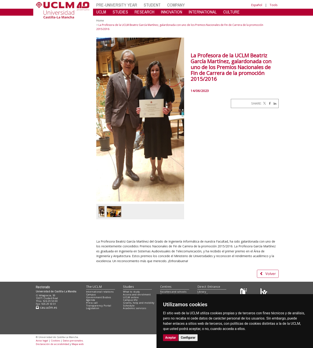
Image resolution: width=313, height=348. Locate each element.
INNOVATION (171, 12)
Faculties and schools (173, 291)
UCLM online (131, 297)
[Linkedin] (273, 103)
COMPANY (176, 5)
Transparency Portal (98, 305)
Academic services (134, 308)
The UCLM (94, 287)
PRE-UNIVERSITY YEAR (116, 5)
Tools (274, 5)
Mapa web (78, 344)
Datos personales (73, 340)
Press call (92, 302)
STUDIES (120, 12)
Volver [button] (268, 273)
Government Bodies (98, 297)
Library (201, 291)
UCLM (101, 12)
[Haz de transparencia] (244, 293)
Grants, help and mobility (138, 302)
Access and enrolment (137, 294)
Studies (128, 287)
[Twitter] (264, 103)
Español (256, 5)
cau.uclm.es (46, 307)
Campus (91, 294)
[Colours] (264, 293)
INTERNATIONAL (203, 12)
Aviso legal (42, 340)
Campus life (130, 299)
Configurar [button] (188, 337)
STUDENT (152, 5)
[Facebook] (269, 103)
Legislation (92, 308)
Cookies (55, 340)
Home (100, 20)
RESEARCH (144, 12)
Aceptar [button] (170, 337)
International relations (100, 291)
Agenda (90, 299)
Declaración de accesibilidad (52, 344)
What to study (131, 291)
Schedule (129, 305)
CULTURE (231, 12)
